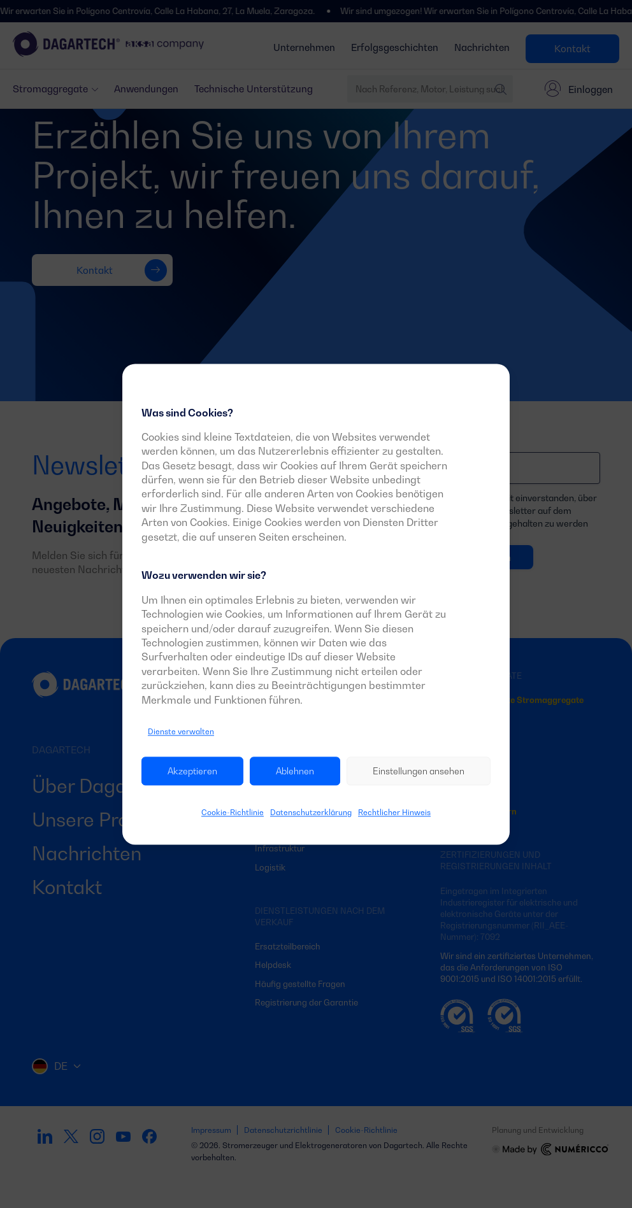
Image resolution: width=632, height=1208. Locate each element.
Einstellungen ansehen (418, 770)
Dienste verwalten (181, 731)
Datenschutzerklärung (311, 813)
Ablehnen (295, 770)
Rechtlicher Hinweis (394, 813)
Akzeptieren (192, 770)
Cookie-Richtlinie (232, 813)
